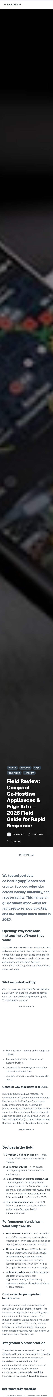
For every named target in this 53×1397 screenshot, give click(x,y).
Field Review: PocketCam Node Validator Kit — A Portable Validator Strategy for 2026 (28, 1193)
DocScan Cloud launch (33, 1101)
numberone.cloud (15, 1213)
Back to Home (12, 4)
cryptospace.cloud (15, 1279)
